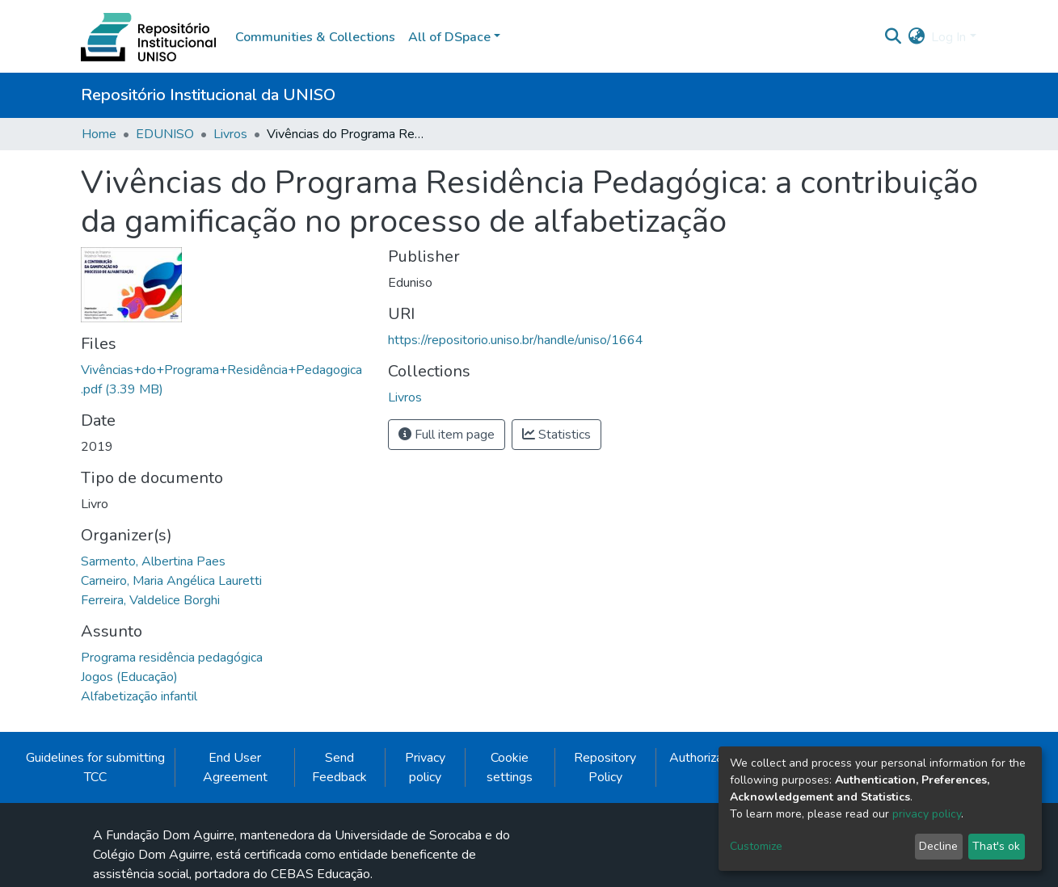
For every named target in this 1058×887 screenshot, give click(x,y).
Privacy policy (425, 767)
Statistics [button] (556, 435)
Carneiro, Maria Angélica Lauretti (171, 581)
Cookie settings (510, 767)
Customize (756, 846)
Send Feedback (339, 767)
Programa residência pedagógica (172, 657)
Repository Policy (605, 767)
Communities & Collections (315, 37)
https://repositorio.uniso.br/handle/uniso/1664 (515, 340)
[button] (916, 37)
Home (99, 134)
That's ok (996, 846)
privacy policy (926, 814)
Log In (948, 37)
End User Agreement (235, 767)
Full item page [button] (446, 435)
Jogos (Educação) (129, 677)
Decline (938, 846)
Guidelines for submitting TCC (95, 767)
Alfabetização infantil (139, 696)
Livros (230, 134)
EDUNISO (165, 134)
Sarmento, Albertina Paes (153, 561)
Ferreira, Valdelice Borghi (150, 600)
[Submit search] (893, 37)
